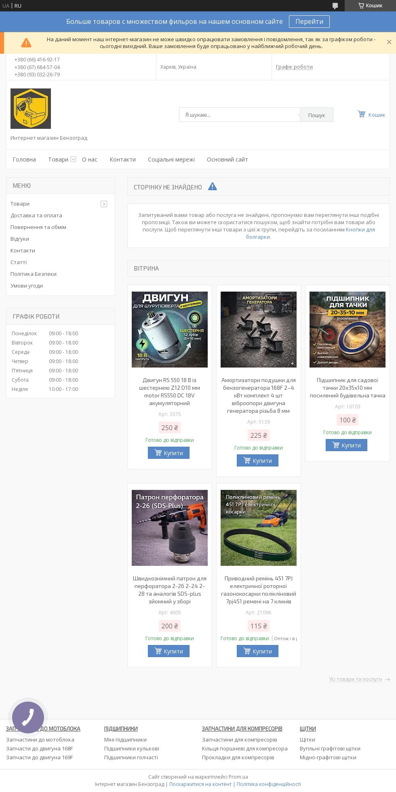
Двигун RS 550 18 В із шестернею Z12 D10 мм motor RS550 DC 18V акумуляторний (169, 391)
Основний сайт (227, 159)
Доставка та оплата (36, 215)
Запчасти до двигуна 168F (39, 748)
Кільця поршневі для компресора (245, 748)
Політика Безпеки (34, 273)
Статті (19, 262)
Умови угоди (27, 285)
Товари (58, 159)
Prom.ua (238, 776)
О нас (89, 159)
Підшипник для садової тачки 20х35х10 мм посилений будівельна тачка (347, 387)
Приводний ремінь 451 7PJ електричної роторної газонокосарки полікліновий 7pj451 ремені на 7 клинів (258, 590)
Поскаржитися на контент (200, 784)
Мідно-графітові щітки (328, 757)
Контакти (123, 159)
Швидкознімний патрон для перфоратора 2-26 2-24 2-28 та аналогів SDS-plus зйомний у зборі (169, 590)
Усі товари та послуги (355, 679)
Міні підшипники (125, 739)
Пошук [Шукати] (316, 115)
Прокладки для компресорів (238, 757)
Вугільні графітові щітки (330, 748)
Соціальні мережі (171, 159)
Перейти (309, 21)
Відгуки (20, 238)
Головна (24, 159)
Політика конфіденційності (269, 784)
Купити (173, 453)
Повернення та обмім (38, 227)
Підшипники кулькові (131, 748)
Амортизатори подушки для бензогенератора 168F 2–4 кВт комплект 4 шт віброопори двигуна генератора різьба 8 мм (258, 395)
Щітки (307, 739)
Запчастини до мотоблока (40, 739)
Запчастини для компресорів (239, 739)
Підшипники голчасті (131, 757)
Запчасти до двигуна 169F (39, 757)
